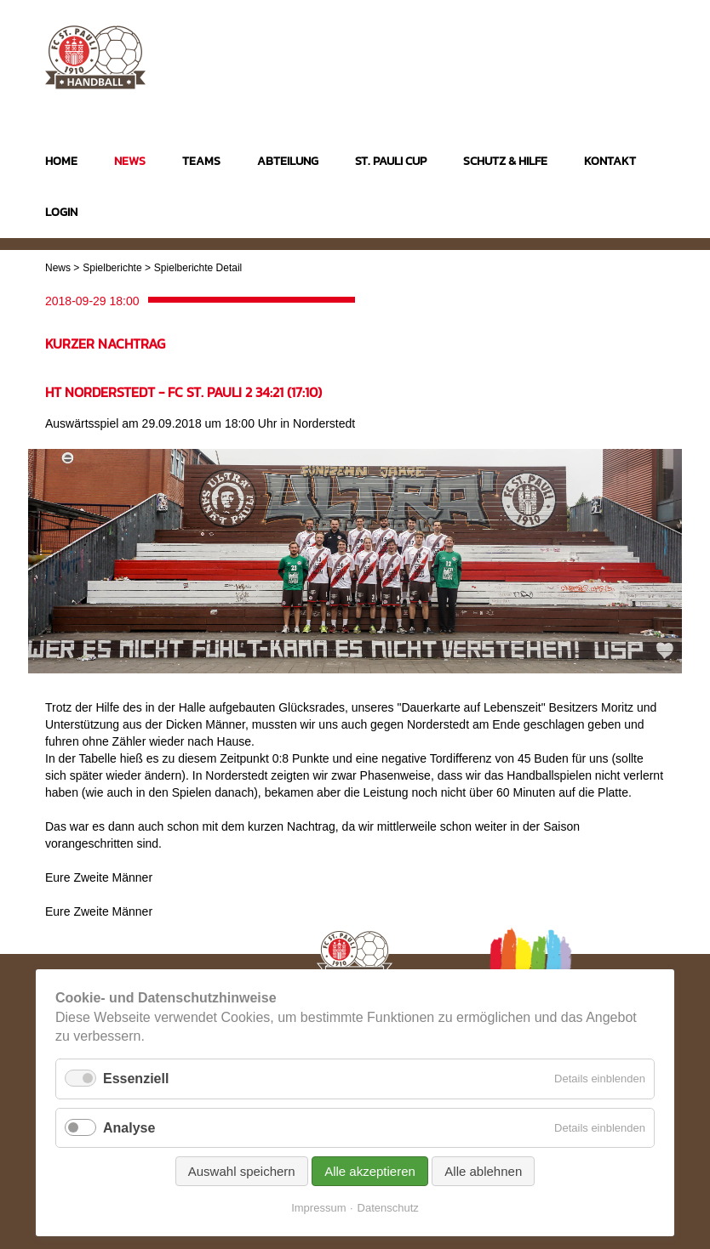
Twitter (652, 49)
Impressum (318, 1207)
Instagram (586, 49)
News (58, 268)
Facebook (619, 49)
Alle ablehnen (483, 1171)
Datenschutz (388, 1207)
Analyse (129, 1128)
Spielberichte (112, 268)
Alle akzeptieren (369, 1171)
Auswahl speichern (241, 1171)
